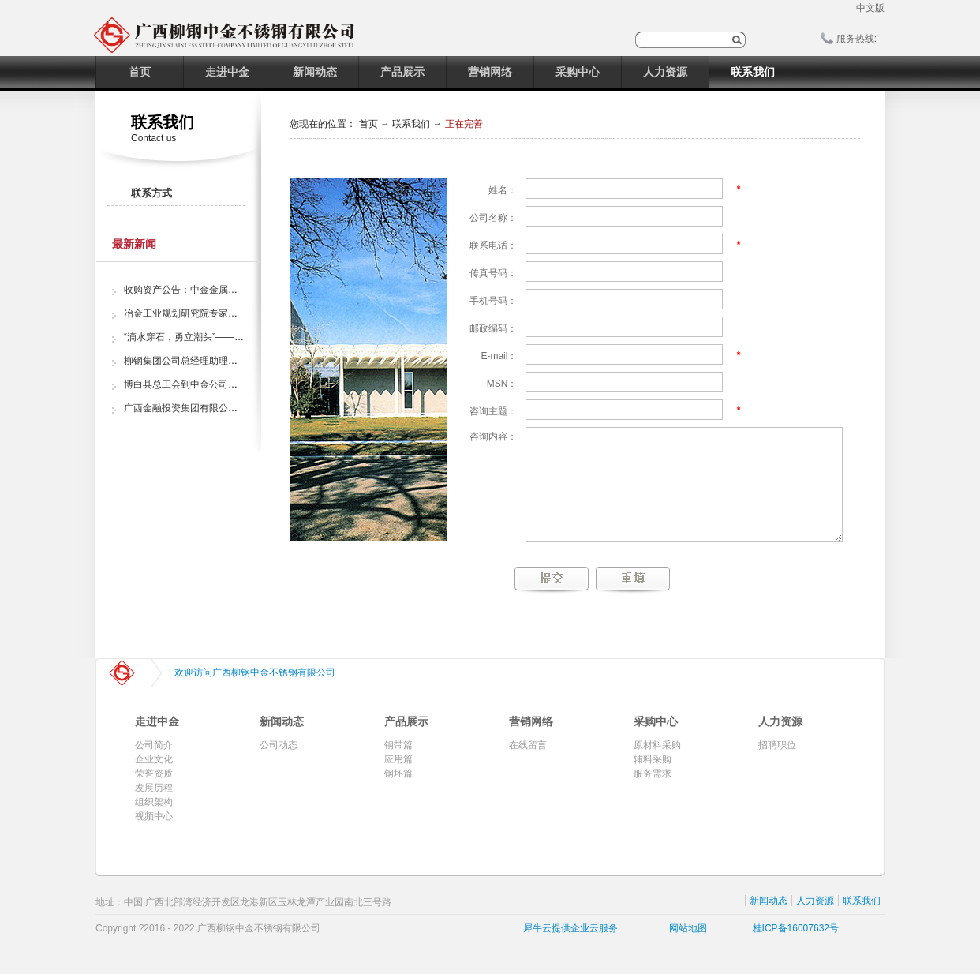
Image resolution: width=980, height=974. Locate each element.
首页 (140, 72)
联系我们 (411, 123)
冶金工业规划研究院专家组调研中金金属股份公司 (228, 313)
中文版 (870, 7)
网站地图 (685, 928)
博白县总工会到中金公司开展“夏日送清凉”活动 (222, 384)
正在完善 (464, 123)
